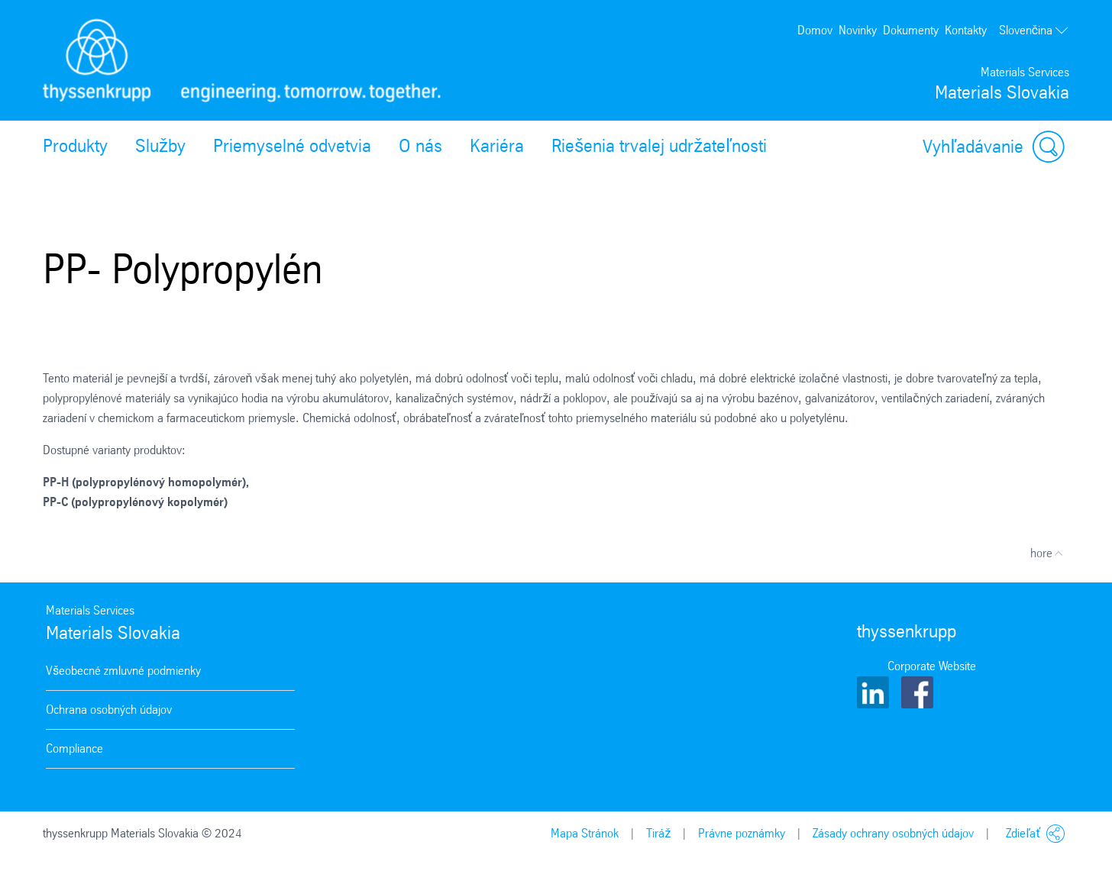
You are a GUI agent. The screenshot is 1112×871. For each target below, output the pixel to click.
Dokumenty (911, 30)
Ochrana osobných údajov (109, 709)
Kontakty (966, 30)
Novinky (858, 30)
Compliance (74, 748)
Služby (160, 145)
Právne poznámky (741, 833)
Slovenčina (1034, 30)
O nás (420, 145)
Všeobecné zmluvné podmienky (123, 670)
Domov (814, 30)
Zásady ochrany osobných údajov (893, 833)
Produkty (75, 145)
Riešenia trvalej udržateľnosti (659, 145)
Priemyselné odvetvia (292, 145)
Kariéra (497, 145)
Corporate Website (931, 666)
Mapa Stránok (585, 833)
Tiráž (658, 833)
